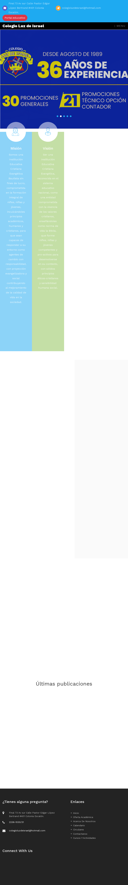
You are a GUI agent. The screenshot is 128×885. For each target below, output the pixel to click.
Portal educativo (15, 17)
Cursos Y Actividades (83, 838)
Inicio (75, 813)
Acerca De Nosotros (83, 821)
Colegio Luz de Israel (23, 26)
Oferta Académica (82, 817)
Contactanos (79, 833)
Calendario (78, 825)
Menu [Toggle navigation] (120, 25)
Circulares (77, 829)
